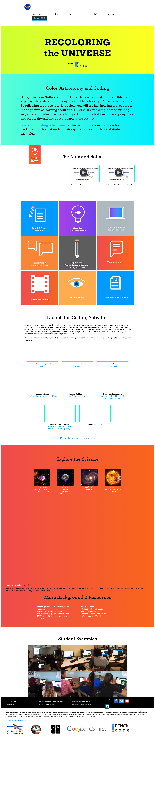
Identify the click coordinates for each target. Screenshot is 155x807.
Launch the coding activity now (43, 125)
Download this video (14, 585)
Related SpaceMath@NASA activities (113, 489)
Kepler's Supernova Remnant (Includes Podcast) (66, 490)
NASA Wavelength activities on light (53, 614)
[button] (83, 172)
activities (56, 14)
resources (112, 14)
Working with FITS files (92, 616)
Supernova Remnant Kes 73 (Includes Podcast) (42, 489)
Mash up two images (78, 396)
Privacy (9, 720)
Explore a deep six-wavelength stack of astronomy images (60, 427)
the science (75, 14)
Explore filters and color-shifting (42, 396)
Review (99, 424)
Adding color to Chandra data (95, 614)
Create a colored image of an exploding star (112, 397)
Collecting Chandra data (92, 609)
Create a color (112, 366)
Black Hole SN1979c (89, 488)
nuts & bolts (38, 14)
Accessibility (20, 720)
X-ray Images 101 (89, 611)
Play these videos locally (77, 438)
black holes (94, 14)
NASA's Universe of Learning (49, 611)
